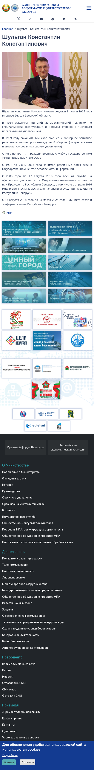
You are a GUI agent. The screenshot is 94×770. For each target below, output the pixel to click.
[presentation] (3, 449)
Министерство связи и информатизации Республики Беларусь (46, 8)
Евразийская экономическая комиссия (68, 447)
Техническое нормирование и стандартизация (33, 622)
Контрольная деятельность (20, 635)
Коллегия (8, 510)
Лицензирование (13, 578)
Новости (7, 677)
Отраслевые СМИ (14, 683)
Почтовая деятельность (18, 571)
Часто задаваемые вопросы (20, 738)
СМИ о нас (9, 690)
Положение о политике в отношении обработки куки (37, 542)
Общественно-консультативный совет (27, 523)
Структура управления (17, 498)
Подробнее (10, 755)
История (7, 485)
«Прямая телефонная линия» (21, 712)
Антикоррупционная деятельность (25, 648)
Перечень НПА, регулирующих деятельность (32, 530)
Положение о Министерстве (21, 472)
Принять (9, 762)
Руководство (11, 491)
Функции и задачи (14, 479)
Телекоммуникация (15, 565)
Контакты (8, 725)
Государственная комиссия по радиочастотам (32, 590)
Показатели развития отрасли (22, 559)
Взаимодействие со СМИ (18, 664)
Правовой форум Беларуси (25, 447)
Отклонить (28, 762)
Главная (7, 29)
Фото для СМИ (12, 696)
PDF (9, 212)
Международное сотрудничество (25, 584)
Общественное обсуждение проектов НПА (31, 536)
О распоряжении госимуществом (24, 616)
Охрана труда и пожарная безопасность (29, 629)
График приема (12, 718)
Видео (6, 670)
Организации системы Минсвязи (23, 504)
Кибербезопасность (15, 641)
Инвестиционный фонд (17, 603)
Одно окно (9, 731)
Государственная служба (18, 517)
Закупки (7, 610)
